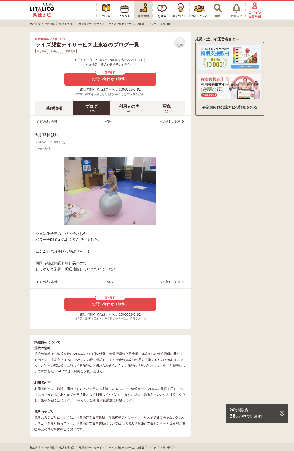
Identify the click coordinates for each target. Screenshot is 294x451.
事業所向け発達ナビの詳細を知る (229, 107)
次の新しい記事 (170, 121)
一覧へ (108, 121)
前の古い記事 (49, 121)
